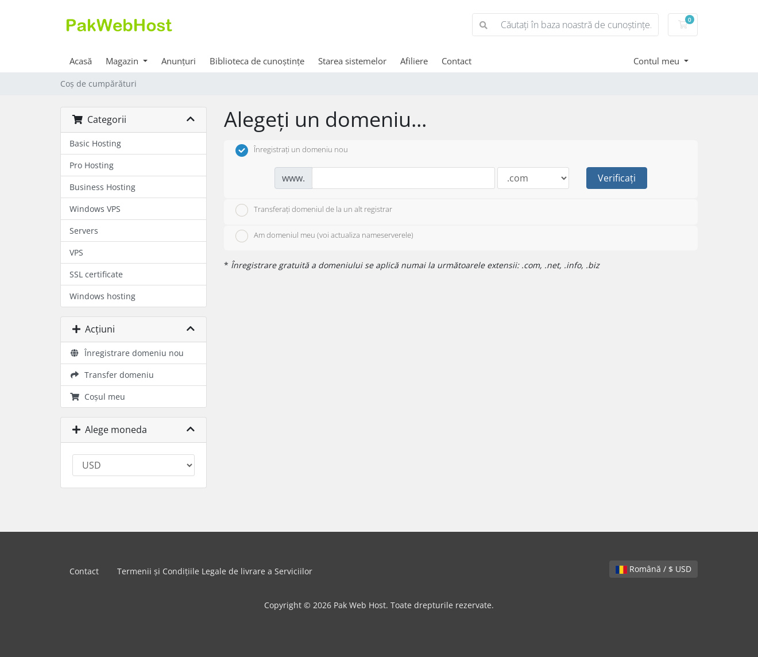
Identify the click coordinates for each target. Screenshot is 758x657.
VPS (76, 252)
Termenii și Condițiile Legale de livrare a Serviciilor (214, 571)
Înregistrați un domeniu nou (291, 150)
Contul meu (657, 61)
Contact (456, 61)
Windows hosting (102, 296)
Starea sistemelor (352, 61)
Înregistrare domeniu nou (126, 352)
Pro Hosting (91, 165)
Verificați (617, 178)
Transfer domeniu (111, 374)
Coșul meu (97, 396)
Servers (83, 230)
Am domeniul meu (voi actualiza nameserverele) (324, 236)
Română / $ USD (653, 568)
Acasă (80, 61)
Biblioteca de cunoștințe (257, 61)
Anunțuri (178, 61)
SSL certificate (96, 274)
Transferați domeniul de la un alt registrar (313, 210)
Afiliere (414, 61)
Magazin (123, 61)
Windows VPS (95, 208)
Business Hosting (102, 186)
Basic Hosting (95, 143)
